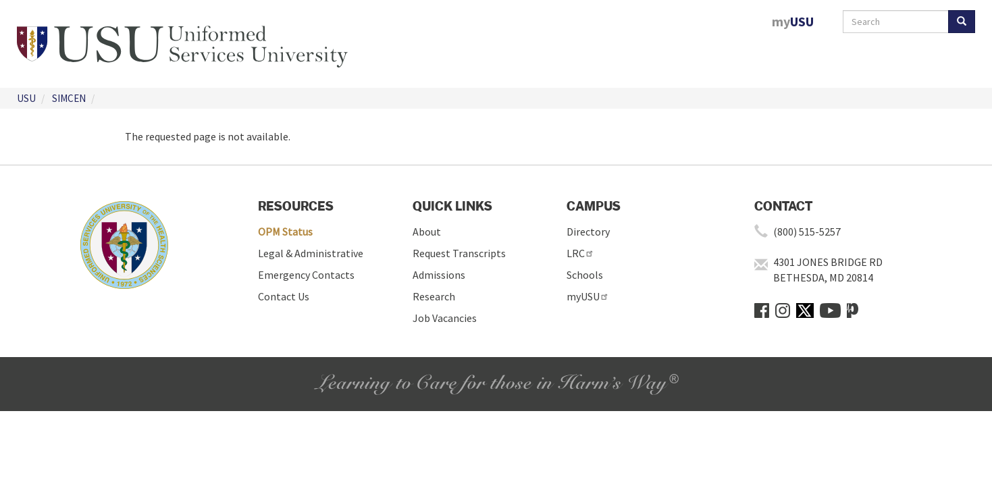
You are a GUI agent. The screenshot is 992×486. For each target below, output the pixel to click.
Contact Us (283, 296)
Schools (585, 274)
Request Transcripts (459, 253)
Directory (588, 231)
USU (26, 98)
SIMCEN (69, 98)
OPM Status (285, 231)
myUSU (588, 296)
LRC (580, 253)
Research (434, 296)
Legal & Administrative (310, 253)
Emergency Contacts (306, 274)
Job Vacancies (445, 318)
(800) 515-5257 (807, 231)
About (427, 231)
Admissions (439, 274)
